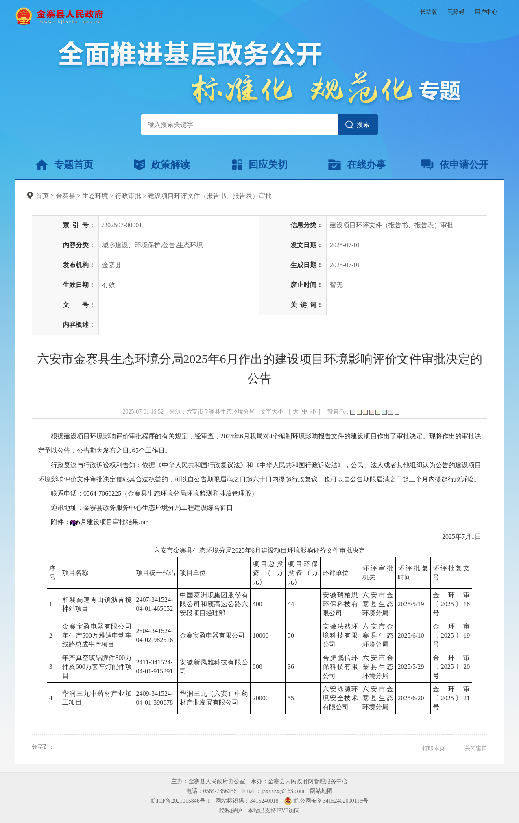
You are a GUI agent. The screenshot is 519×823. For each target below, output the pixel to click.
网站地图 (321, 791)
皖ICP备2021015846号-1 (180, 801)
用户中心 (486, 12)
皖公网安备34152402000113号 (331, 801)
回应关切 (260, 164)
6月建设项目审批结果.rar (112, 521)
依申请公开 (455, 164)
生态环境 (95, 195)
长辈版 (428, 12)
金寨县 (65, 195)
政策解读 (162, 164)
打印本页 (433, 748)
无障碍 (455, 12)
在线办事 (357, 164)
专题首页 (64, 164)
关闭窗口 (475, 748)
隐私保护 (230, 811)
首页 (42, 195)
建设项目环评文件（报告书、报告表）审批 (210, 195)
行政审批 (128, 195)
